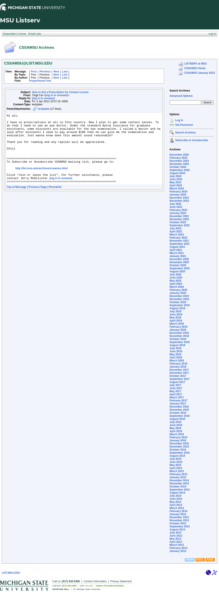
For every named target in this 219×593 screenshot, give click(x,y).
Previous (45, 71)
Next (56, 71)
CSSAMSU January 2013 (199, 72)
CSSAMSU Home (195, 68)
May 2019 (175, 317)
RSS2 (210, 559)
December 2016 (179, 406)
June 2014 (176, 498)
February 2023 (178, 210)
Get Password (184, 124)
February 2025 (178, 157)
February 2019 (178, 326)
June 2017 (176, 388)
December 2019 (179, 296)
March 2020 (177, 286)
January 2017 (178, 403)
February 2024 (178, 191)
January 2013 (178, 551)
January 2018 (178, 366)
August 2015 (177, 455)
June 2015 (176, 462)
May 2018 (175, 354)
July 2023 (175, 203)
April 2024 (176, 185)
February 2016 (178, 437)
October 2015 (178, 449)
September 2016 (180, 415)
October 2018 (178, 339)
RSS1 (200, 559)
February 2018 (178, 363)
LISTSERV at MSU (195, 63)
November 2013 (179, 520)
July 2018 (175, 348)
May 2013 (175, 538)
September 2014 (180, 489)
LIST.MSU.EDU (11, 572)
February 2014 (178, 511)
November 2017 (179, 372)
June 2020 (176, 277)
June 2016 (176, 425)
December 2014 (179, 480)
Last (64, 71)
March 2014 (177, 508)
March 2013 (177, 544)
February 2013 (178, 548)
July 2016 (175, 422)
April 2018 (176, 357)
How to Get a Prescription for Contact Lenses (60, 92)
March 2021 (177, 253)
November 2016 (179, 409)
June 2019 (176, 314)
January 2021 (178, 256)
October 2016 (178, 412)
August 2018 (177, 345)
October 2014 (178, 486)
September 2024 (180, 170)
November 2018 (179, 336)
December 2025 (179, 154)
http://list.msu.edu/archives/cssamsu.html (41, 179)
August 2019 (177, 308)
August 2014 (177, 492)
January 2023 (178, 213)
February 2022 (178, 237)
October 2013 (178, 523)
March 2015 (177, 471)
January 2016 (178, 440)
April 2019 (176, 320)
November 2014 (179, 483)
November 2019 (179, 299)
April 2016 (176, 431)
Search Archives (180, 90)
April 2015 (176, 468)
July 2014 (175, 495)
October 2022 (178, 222)
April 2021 (176, 250)
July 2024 (175, 176)
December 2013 (179, 517)
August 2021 (177, 246)
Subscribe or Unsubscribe (191, 140)
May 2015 (175, 465)
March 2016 (177, 434)
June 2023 (176, 206)
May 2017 (175, 391)
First (34, 71)
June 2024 (176, 179)
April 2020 (176, 283)
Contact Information (95, 581)
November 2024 (179, 163)
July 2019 (175, 311)
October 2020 (178, 265)
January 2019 (178, 329)
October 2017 (178, 375)
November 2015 (179, 446)
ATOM (189, 559)
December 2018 (179, 332)
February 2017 (178, 400)
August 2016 (177, 418)
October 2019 (178, 302)
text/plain (44, 108)
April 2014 (176, 505)
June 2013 (176, 535)
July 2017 (175, 385)
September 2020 (180, 268)
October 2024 (178, 167)
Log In (179, 120)
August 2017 (177, 382)
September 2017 (180, 379)
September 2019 (180, 305)
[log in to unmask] (56, 95)
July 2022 (175, 228)
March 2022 (177, 234)
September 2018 (180, 342)
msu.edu (89, 585)
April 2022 (176, 231)
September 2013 (180, 526)
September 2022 (180, 225)
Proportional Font (40, 80)
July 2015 (175, 458)
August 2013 (177, 529)
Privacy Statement (121, 581)
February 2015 (178, 474)
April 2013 (176, 541)
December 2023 (179, 197)
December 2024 (179, 160)
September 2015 (180, 452)
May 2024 (175, 182)
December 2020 (179, 259)
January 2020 (178, 293)
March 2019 (177, 323)
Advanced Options (181, 95)
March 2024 (177, 188)
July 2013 (175, 532)
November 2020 (179, 262)
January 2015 (178, 477)
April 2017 (176, 394)
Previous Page (38, 200)
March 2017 (177, 397)
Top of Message (16, 200)
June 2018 (176, 351)
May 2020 (175, 280)
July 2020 (175, 274)
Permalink (55, 200)
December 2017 (179, 369)
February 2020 (178, 289)
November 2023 (179, 200)
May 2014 (175, 501)
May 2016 (175, 428)
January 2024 (178, 194)
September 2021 (180, 243)
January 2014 (178, 514)
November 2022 (179, 219)
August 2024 (177, 173)
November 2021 (179, 240)
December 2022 (179, 216)
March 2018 (177, 360)
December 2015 (179, 443)
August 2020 (177, 271)
